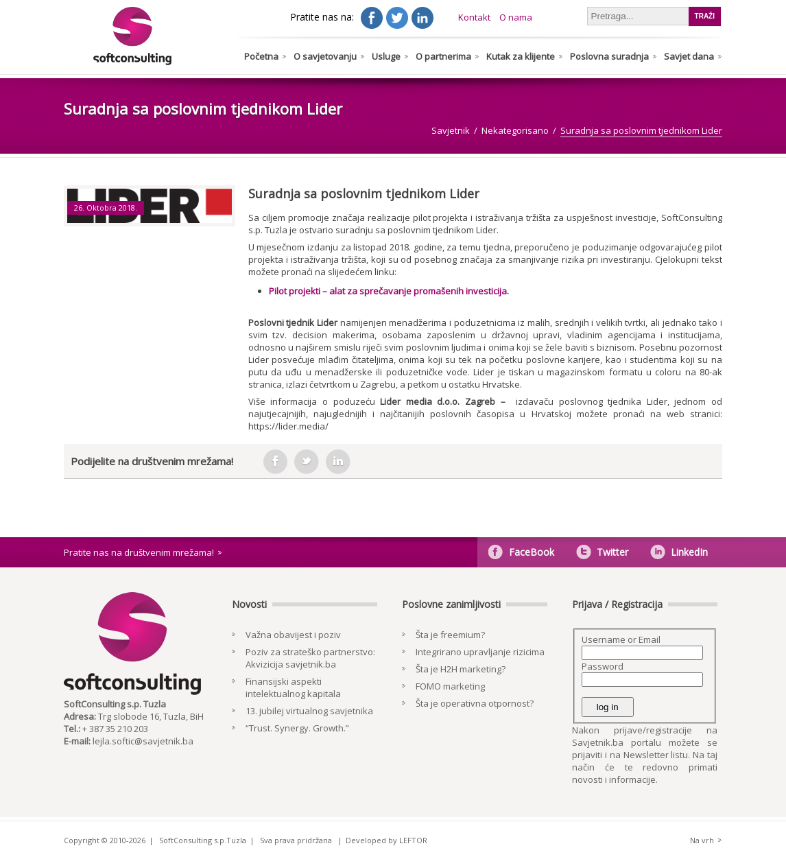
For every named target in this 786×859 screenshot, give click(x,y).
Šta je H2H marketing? (460, 669)
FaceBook (531, 551)
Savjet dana (689, 56)
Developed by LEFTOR (386, 840)
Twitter (612, 551)
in (338, 461)
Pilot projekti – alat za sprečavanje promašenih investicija (388, 291)
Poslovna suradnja (609, 56)
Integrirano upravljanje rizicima (480, 652)
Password (602, 666)
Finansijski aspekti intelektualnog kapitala (293, 687)
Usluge (386, 56)
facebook (275, 461)
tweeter (306, 461)
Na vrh (702, 840)
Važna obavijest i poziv (293, 634)
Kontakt (474, 17)
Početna (261, 56)
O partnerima (443, 56)
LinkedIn (689, 551)
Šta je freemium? (450, 634)
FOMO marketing (450, 686)
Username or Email (621, 639)
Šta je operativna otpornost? (475, 703)
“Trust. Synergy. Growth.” (297, 728)
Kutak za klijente (520, 56)
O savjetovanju (325, 56)
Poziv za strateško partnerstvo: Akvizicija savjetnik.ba (310, 658)
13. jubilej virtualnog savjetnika (309, 711)
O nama (515, 17)
